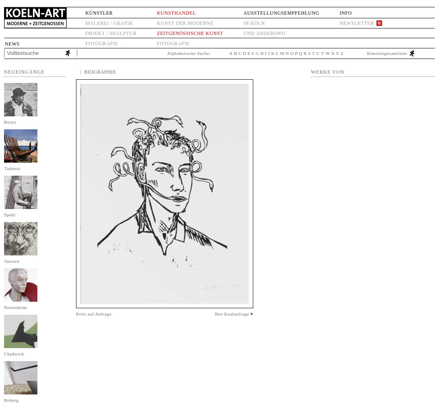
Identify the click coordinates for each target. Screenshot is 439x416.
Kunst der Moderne (185, 23)
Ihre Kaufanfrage (232, 313)
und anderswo (264, 33)
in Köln (254, 23)
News (12, 44)
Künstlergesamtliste (387, 53)
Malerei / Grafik (109, 23)
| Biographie (98, 72)
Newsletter (356, 23)
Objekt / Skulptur (111, 33)
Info (345, 13)
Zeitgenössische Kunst (190, 33)
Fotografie (101, 43)
